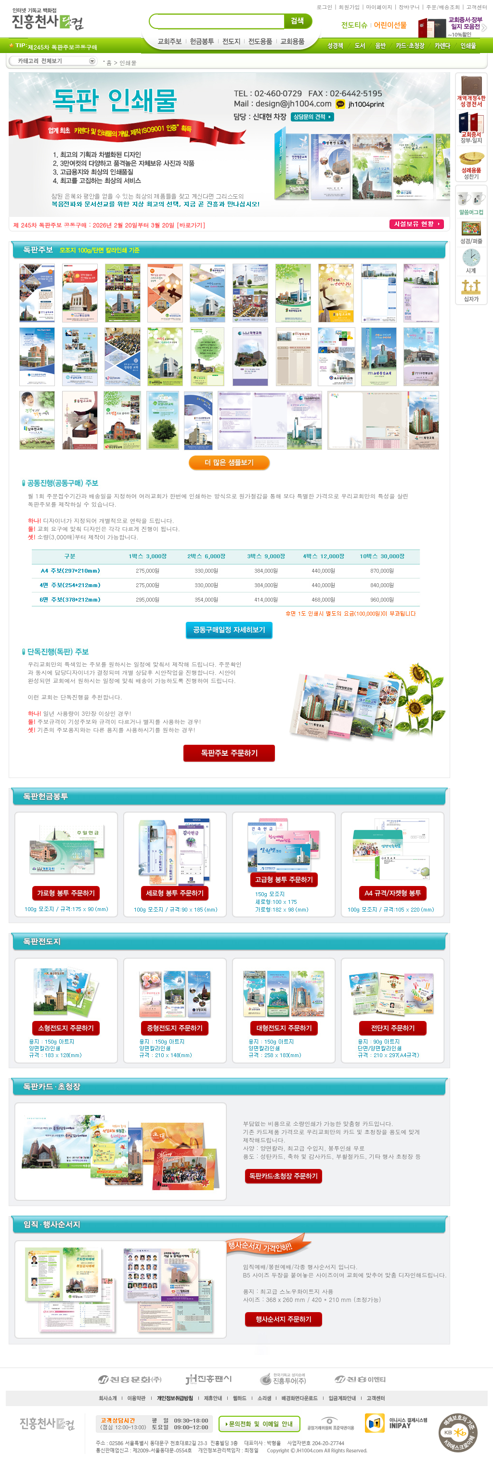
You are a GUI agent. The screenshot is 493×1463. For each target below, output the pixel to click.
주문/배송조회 (443, 7)
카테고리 (52, 61)
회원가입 (349, 7)
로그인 (325, 7)
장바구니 (409, 7)
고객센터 (477, 7)
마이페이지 (379, 7)
